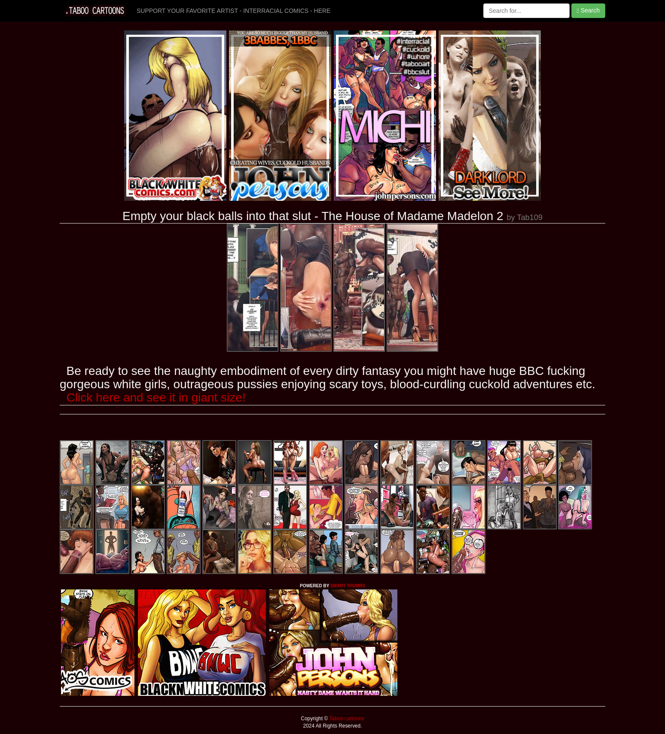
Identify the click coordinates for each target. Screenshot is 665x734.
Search (588, 10)
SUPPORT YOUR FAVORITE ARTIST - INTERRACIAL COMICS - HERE (233, 10)
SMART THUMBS (347, 585)
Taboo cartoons (346, 719)
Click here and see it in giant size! (156, 397)
